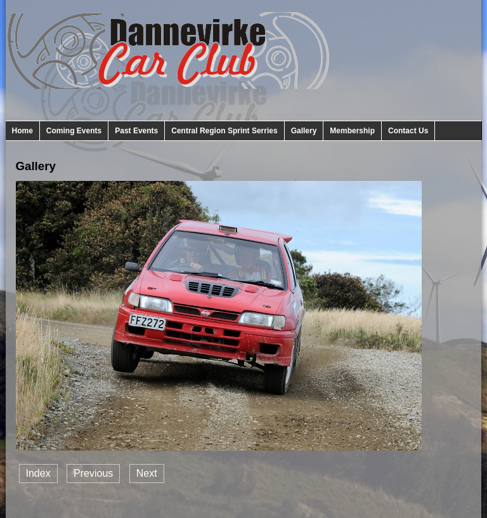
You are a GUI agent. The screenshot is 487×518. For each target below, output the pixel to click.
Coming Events (73, 130)
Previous (93, 473)
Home (22, 130)
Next (146, 473)
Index (38, 473)
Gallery (304, 130)
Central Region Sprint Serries (224, 130)
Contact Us (408, 130)
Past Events (136, 130)
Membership (352, 130)
